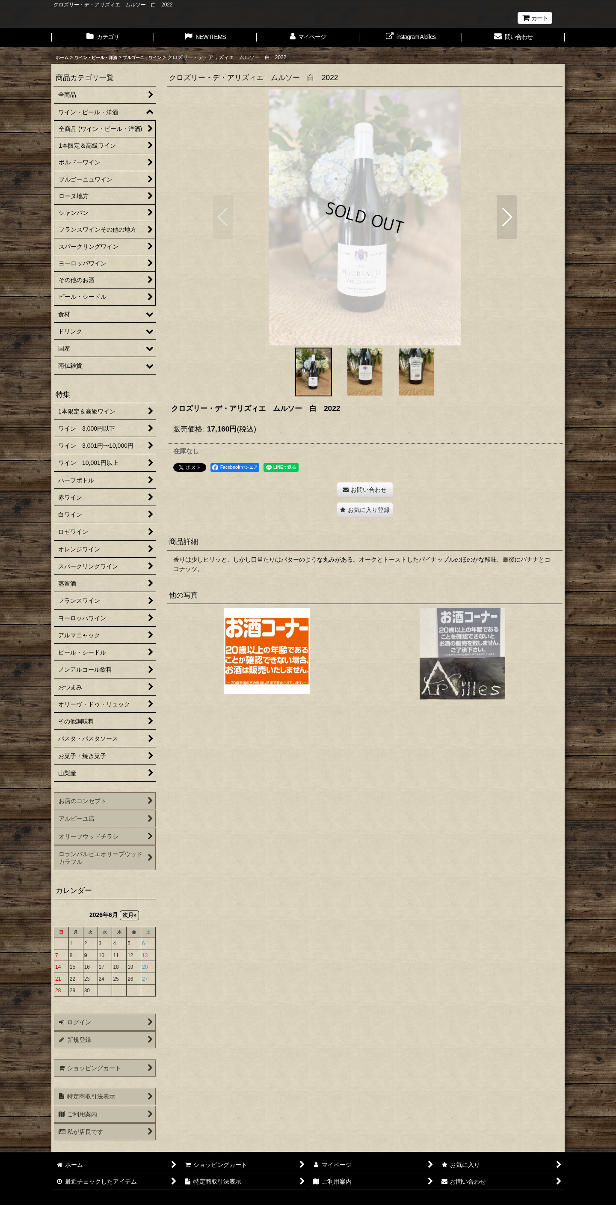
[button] (223, 217)
